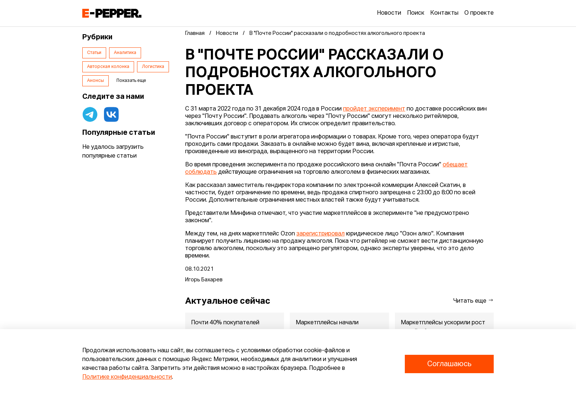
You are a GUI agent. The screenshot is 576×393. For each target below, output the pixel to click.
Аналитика (125, 53)
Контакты (444, 13)
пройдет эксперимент (374, 109)
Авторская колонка (108, 67)
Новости (389, 13)
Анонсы (95, 81)
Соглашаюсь (449, 364)
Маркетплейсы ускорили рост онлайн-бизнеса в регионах (443, 327)
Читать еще (473, 300)
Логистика (153, 67)
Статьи (94, 53)
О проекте (479, 13)
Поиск (415, 13)
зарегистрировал (320, 234)
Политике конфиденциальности (127, 377)
